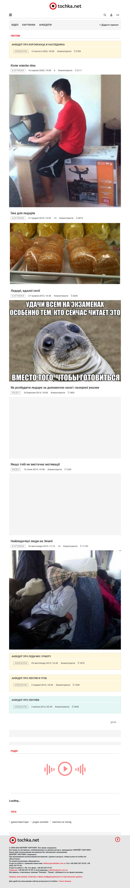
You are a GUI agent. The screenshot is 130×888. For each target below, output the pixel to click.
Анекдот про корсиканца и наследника (38, 44)
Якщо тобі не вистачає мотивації (35, 464)
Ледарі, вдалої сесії (25, 291)
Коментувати (64, 51)
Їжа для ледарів (23, 213)
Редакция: (13, 870)
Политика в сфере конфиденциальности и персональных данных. (55, 877)
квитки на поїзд (61, 821)
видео (16, 393)
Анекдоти (45, 24)
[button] (111, 15)
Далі (113, 722)
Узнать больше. (65, 881)
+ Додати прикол (109, 24)
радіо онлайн (40, 821)
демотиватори (20, 821)
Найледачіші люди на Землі (32, 541)
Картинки (28, 24)
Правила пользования (18, 877)
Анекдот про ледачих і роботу (31, 656)
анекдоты (21, 51)
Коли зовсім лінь (23, 65)
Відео (14, 24)
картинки (18, 70)
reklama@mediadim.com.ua (54, 863)
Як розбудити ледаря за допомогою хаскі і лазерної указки (55, 387)
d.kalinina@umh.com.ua (58, 870)
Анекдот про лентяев (25, 700)
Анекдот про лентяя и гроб (29, 678)
